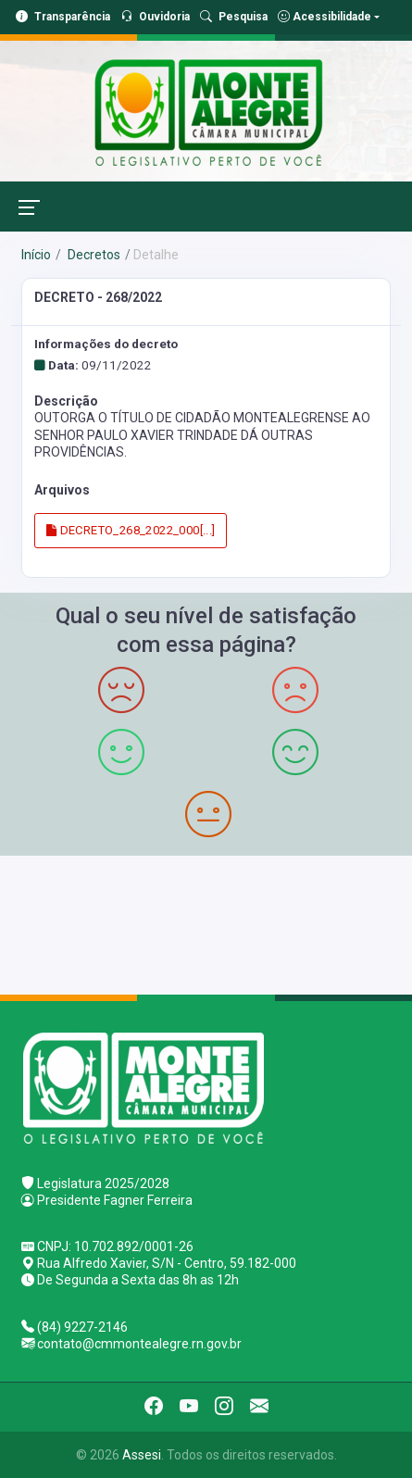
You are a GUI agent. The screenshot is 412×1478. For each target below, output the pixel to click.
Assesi (141, 1454)
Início (36, 254)
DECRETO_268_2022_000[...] (131, 530)
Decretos (92, 254)
